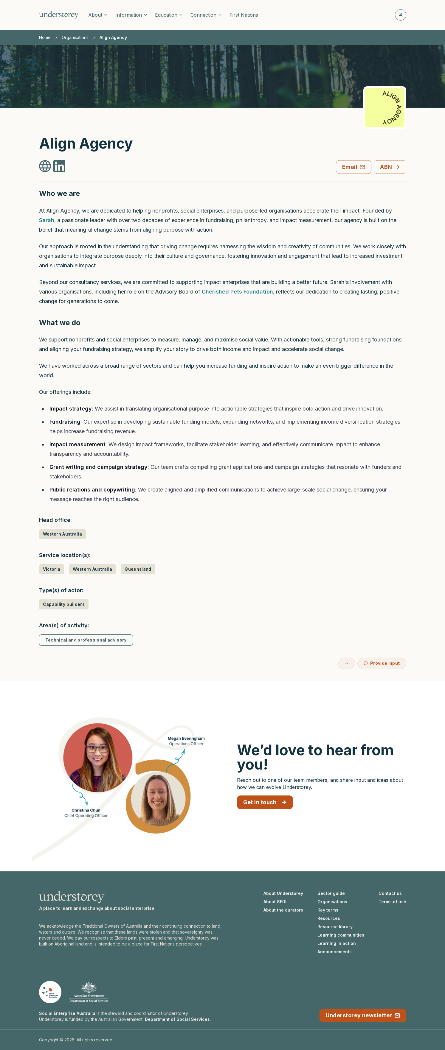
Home (45, 37)
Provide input (382, 663)
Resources (328, 918)
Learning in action (336, 943)
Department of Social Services (177, 1019)
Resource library (335, 926)
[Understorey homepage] (59, 15)
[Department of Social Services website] (89, 992)
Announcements (334, 951)
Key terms (327, 909)
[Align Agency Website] (45, 166)
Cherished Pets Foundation (237, 291)
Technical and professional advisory (86, 639)
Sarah (46, 220)
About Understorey (283, 893)
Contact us (390, 893)
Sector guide (331, 893)
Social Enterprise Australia (67, 1013)
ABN (390, 167)
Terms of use (392, 901)
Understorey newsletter (363, 1015)
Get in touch (265, 802)
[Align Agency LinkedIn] (59, 166)
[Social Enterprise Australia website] (50, 992)
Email (353, 167)
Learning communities (340, 934)
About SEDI (274, 901)
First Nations (244, 15)
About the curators (283, 909)
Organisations (75, 37)
